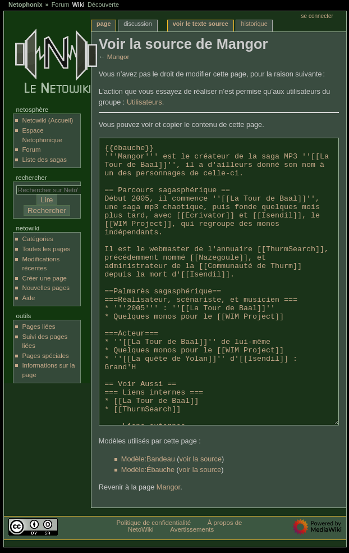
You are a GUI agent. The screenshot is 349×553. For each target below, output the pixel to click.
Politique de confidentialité (153, 522)
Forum (61, 4)
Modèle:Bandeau (148, 459)
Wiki (78, 4)
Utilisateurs (144, 102)
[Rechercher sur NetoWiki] (51, 189)
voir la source (201, 459)
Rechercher (31, 177)
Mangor (118, 56)
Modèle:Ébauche (147, 470)
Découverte (103, 4)
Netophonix (25, 4)
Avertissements (192, 529)
